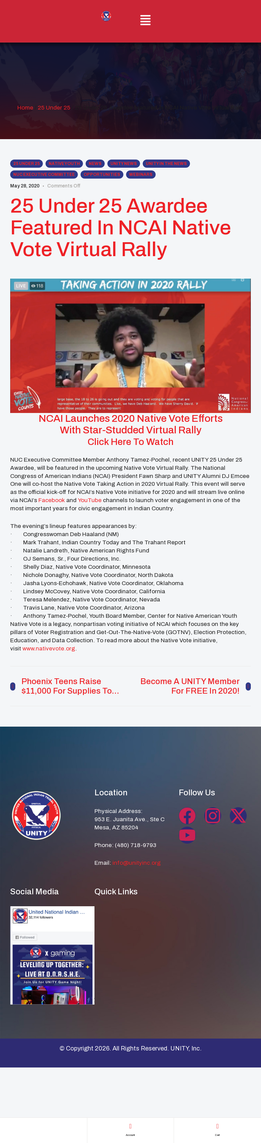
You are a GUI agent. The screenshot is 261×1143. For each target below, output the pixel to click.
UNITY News (123, 163)
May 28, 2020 (24, 185)
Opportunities (102, 174)
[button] (145, 21)
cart (218, 1134)
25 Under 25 (54, 107)
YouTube (90, 500)
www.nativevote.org (48, 648)
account (130, 1134)
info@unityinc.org (136, 863)
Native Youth (64, 163)
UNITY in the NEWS (166, 163)
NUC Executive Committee (44, 174)
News (95, 163)
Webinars (141, 174)
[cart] (217, 1126)
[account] (130, 1126)
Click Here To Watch (130, 441)
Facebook (51, 500)
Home (25, 107)
